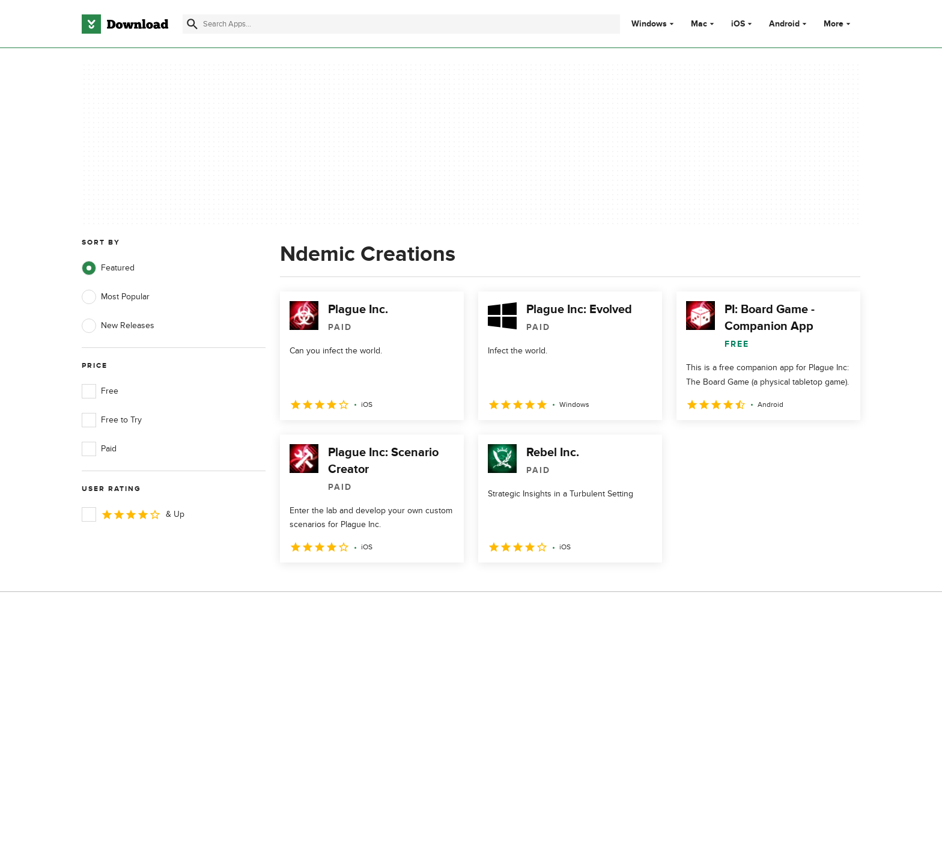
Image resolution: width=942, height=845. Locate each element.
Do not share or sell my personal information (560, 724)
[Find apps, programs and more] (401, 24)
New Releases (118, 326)
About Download (331, 656)
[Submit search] (192, 24)
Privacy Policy (542, 656)
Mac (699, 24)
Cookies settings (548, 751)
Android (784, 24)
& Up (133, 514)
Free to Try (112, 420)
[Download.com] (125, 24)
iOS (738, 24)
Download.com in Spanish (347, 718)
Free (100, 391)
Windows (649, 24)
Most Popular (116, 297)
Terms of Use (542, 676)
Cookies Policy (544, 697)
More (838, 24)
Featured (108, 268)
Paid (99, 449)
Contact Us (320, 697)
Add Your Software (334, 676)
